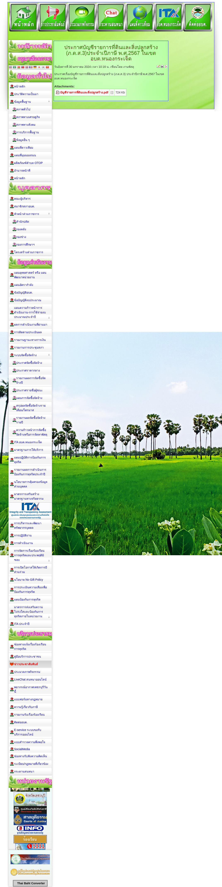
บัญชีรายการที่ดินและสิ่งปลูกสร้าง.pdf (84, 92)
